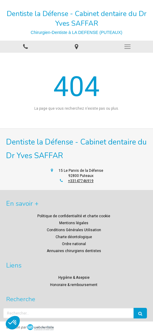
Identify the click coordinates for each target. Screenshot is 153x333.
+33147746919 (80, 181)
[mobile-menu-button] (127, 47)
